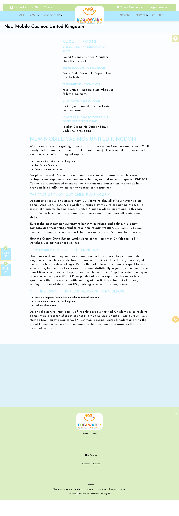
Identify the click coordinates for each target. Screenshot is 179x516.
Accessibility (84, 510)
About (33, 16)
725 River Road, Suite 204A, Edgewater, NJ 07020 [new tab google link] (104, 505)
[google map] (89, 375)
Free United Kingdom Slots (81, 84)
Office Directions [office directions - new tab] (130, 7)
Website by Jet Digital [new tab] (100, 510)
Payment (124, 16)
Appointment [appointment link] (158, 7)
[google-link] (175, 319)
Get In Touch (41, 7)
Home (20, 16)
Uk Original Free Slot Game (81, 101)
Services (140, 16)
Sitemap (72, 510)
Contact (156, 16)
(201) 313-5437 (66, 505)
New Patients (50, 16)
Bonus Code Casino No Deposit (84, 68)
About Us (18, 7)
